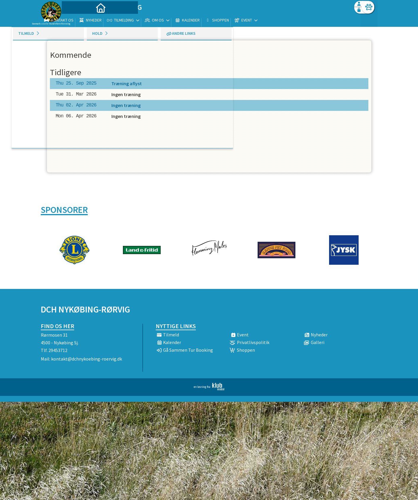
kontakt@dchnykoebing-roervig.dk (86, 359)
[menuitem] (78, 20)
